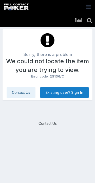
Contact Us (21, 92)
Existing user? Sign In (64, 92)
